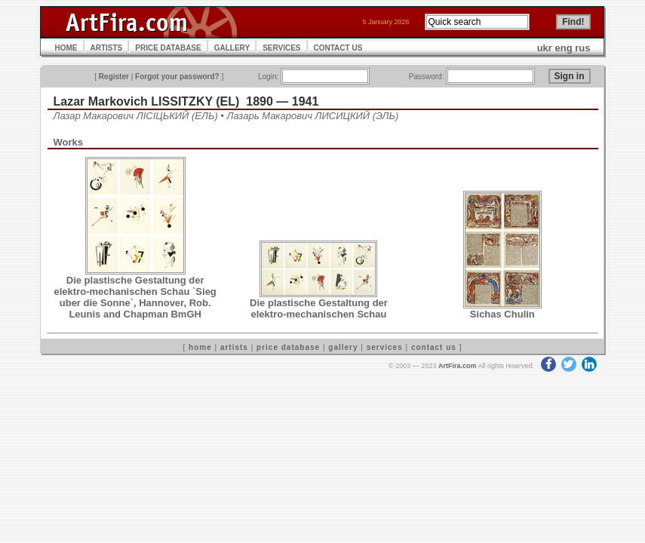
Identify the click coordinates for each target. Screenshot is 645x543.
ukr (544, 48)
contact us (433, 347)
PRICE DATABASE (168, 48)
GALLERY (232, 48)
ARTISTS (107, 48)
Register (114, 76)
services (385, 347)
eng (564, 48)
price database (288, 347)
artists (234, 347)
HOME (66, 48)
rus (582, 48)
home (200, 347)
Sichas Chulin (502, 314)
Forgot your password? (177, 76)
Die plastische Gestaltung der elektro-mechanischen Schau (319, 308)
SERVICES (281, 48)
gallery (343, 347)
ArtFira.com (457, 366)
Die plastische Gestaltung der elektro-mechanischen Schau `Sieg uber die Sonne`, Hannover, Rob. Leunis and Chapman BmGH (135, 297)
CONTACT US (338, 48)
